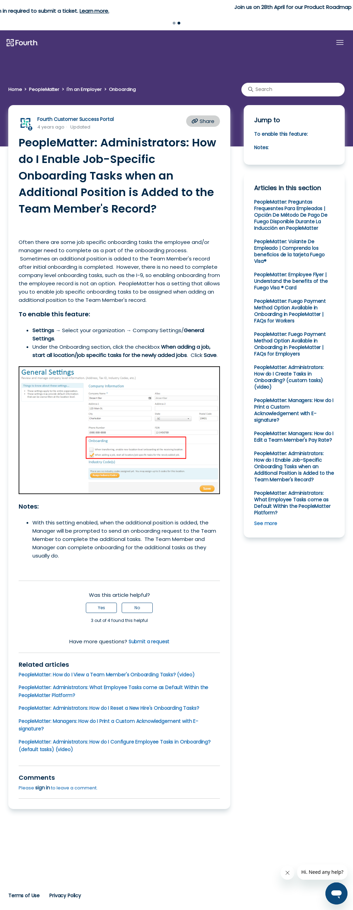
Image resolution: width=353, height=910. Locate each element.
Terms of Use (24, 895)
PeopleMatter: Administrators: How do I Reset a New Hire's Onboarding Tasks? (109, 708)
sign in (42, 787)
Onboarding (122, 89)
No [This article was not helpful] (137, 608)
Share (203, 121)
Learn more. (216, 10)
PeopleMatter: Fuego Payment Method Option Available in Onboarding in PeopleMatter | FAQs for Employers (290, 344)
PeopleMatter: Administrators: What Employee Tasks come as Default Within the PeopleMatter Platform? (292, 503)
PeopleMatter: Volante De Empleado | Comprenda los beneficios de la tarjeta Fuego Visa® (289, 251)
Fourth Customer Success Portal (75, 119)
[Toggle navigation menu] (340, 43)
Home (15, 89)
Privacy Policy (65, 895)
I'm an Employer (84, 89)
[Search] (293, 89)
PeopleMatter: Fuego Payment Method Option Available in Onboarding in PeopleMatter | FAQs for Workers (290, 311)
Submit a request (149, 641)
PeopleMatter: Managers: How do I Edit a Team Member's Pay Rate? (293, 436)
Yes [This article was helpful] (101, 608)
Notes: (261, 147)
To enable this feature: (280, 134)
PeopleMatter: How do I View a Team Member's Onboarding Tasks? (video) (106, 674)
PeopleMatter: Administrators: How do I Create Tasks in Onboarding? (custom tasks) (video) (289, 377)
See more (265, 523)
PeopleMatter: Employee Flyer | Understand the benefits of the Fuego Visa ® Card (290, 281)
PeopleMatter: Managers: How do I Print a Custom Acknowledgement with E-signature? (293, 410)
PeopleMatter (44, 89)
